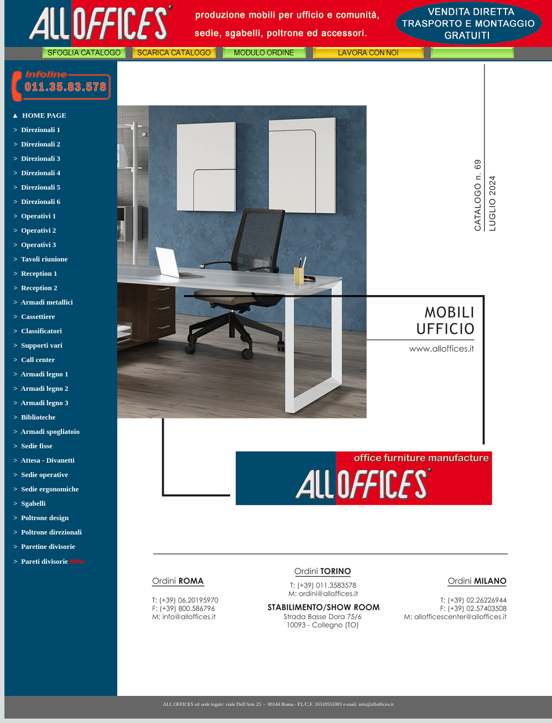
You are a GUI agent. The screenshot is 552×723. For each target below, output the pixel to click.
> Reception (32, 273)
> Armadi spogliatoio (46, 431)
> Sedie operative (39, 474)
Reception (37, 288)
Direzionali (38, 187)
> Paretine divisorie (44, 546)
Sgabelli (32, 503)
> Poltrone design (41, 518)
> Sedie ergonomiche (46, 489)
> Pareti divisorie (36, 561)
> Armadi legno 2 (40, 388)
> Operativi (31, 216)
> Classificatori (37, 331)
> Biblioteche (34, 417)
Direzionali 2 (40, 144)
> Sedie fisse (33, 446)
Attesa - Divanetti (47, 460)
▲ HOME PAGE (39, 115)
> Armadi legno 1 (40, 374)
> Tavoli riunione (40, 259)
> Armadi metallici (42, 302)
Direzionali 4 (40, 173)
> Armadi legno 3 (40, 403)
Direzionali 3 (40, 158)
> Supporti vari (38, 345)
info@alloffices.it (375, 704)
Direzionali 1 (40, 129)
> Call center (34, 359)
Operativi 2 (38, 230)
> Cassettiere (34, 316)
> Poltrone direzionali (47, 532)
